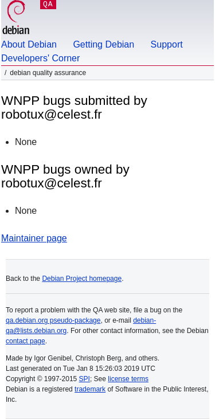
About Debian (29, 44)
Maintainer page (34, 238)
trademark (90, 389)
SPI (84, 379)
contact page (25, 341)
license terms (128, 379)
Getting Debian (103, 44)
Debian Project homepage (82, 279)
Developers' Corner (40, 58)
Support (167, 44)
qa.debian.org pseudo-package (53, 320)
